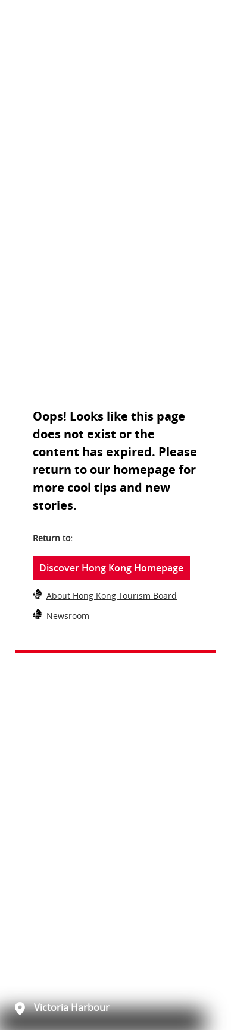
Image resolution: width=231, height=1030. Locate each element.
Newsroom (67, 615)
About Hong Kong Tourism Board (111, 595)
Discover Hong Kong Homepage (111, 567)
